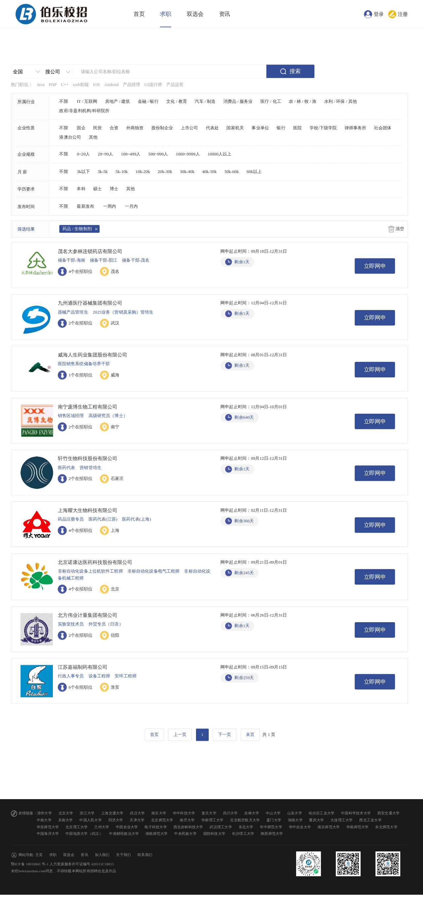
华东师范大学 (48, 827)
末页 (250, 734)
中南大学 (44, 820)
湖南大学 (295, 820)
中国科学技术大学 (356, 813)
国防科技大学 (214, 834)
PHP (53, 84)
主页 (39, 855)
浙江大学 (87, 813)
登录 (379, 14)
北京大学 (65, 813)
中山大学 (273, 813)
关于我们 (123, 855)
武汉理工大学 (221, 827)
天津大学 (137, 820)
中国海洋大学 (48, 834)
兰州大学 (101, 827)
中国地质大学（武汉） (84, 834)
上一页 (179, 734)
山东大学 (294, 813)
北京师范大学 (162, 820)
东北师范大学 (386, 827)
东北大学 (246, 827)
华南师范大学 (357, 827)
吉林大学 (251, 813)
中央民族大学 (185, 834)
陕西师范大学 (272, 834)
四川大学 (230, 813)
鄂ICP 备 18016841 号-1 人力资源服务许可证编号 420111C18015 (62, 864)
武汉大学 (137, 813)
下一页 (224, 734)
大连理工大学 (341, 820)
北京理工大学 (76, 827)
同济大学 (115, 820)
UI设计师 (153, 84)
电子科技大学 (155, 827)
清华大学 (44, 813)
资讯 (224, 14)
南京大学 (158, 813)
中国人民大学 (90, 820)
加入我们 (102, 855)
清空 (400, 229)
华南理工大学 (212, 820)
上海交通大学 (112, 813)
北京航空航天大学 (245, 820)
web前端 (81, 84)
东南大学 (65, 820)
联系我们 (144, 855)
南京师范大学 (329, 827)
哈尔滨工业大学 (322, 813)
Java (40, 84)
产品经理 (131, 84)
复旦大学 (209, 813)
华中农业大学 (300, 827)
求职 (165, 14)
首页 (139, 14)
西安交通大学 (388, 813)
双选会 (195, 14)
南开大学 (187, 820)
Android (111, 84)
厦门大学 (273, 820)
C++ (65, 84)
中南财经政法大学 (124, 834)
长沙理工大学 (243, 834)
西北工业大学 (370, 820)
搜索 (295, 71)
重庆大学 (316, 820)
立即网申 (375, 266)
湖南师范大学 (156, 834)
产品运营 (175, 84)
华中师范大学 (271, 827)
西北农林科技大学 (188, 827)
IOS (96, 84)
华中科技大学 (184, 813)
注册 (403, 14)
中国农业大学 (127, 827)
